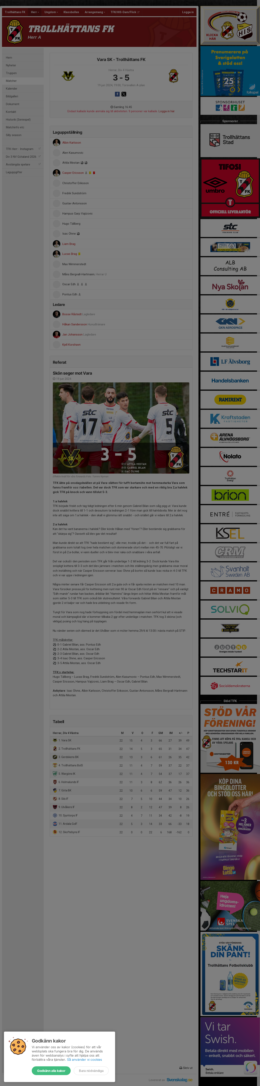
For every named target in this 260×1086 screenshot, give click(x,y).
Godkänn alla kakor (51, 1071)
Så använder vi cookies (84, 1060)
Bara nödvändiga (91, 1071)
